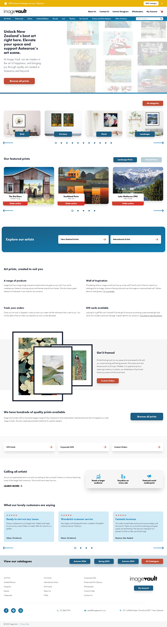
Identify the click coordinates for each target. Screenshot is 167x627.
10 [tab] (105, 143)
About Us (92, 11)
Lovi (63, 19)
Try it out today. (109, 291)
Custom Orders (107, 380)
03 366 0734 (63, 610)
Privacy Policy (25, 624)
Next (158, 143)
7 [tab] (89, 143)
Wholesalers (137, 11)
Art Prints (7, 19)
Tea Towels (83, 19)
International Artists (51, 582)
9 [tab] (100, 143)
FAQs (46, 595)
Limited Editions (42, 19)
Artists (29, 19)
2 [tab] (61, 143)
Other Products (121, 19)
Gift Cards (48, 586)
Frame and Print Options (101, 19)
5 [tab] (78, 143)
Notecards (19, 19)
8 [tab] (94, 143)
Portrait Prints (151, 159)
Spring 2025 (104, 561)
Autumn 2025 (128, 561)
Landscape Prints (125, 159)
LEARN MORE (13, 486)
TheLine (72, 19)
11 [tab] (111, 143)
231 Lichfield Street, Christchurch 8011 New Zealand (141, 610)
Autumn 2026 (80, 561)
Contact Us (104, 11)
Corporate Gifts (90, 578)
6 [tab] (83, 143)
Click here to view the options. (151, 315)
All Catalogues (152, 561)
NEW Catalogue (151, 3)
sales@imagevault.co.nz (95, 610)
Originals (7, 586)
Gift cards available (97, 307)
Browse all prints (19, 81)
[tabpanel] (22, 124)
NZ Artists (48, 578)
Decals (55, 19)
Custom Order (89, 591)
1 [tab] (56, 143)
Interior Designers (121, 11)
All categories (153, 103)
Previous (8, 143)
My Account (152, 11)
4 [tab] (72, 143)
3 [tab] (67, 143)
